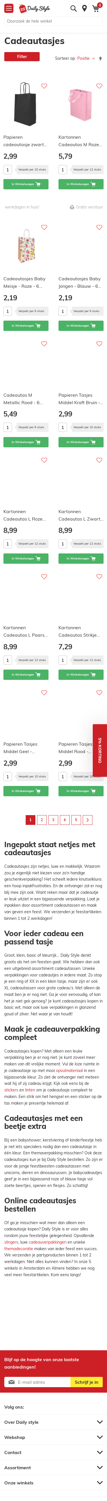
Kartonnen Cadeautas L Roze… (24, 515)
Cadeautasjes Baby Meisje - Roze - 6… (24, 282)
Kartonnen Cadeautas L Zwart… (81, 515)
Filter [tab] (22, 56)
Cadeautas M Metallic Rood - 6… (23, 398)
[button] (100, 750)
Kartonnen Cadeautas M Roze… (80, 140)
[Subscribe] (86, 1382)
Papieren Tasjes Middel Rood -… (75, 747)
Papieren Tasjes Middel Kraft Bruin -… (80, 398)
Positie (84, 58)
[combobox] (53, 21)
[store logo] (34, 8)
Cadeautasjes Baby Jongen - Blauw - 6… (79, 282)
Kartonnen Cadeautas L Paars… (25, 631)
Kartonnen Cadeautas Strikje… (79, 631)
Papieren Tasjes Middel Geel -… (20, 747)
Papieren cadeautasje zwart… (25, 140)
